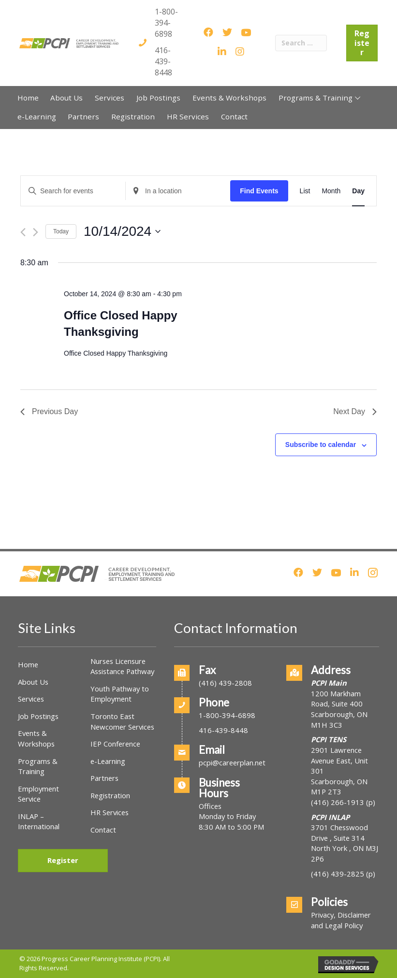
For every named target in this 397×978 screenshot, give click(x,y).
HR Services (109, 812)
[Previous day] (23, 232)
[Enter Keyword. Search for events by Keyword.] (73, 191)
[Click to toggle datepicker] (122, 231)
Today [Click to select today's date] (61, 231)
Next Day (355, 411)
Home (28, 664)
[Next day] (35, 232)
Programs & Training (38, 766)
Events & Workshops (36, 738)
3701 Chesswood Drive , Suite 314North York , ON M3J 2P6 (344, 842)
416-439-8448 (163, 61)
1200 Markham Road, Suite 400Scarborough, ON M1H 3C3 (339, 709)
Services (31, 699)
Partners (104, 778)
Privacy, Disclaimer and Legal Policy (341, 920)
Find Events (259, 191)
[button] (358, 97)
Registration (110, 795)
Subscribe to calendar (320, 444)
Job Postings (38, 716)
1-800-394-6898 (166, 22)
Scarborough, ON (339, 787)
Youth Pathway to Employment (119, 694)
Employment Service (38, 794)
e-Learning (107, 761)
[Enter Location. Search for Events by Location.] (178, 191)
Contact (103, 829)
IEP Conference (115, 743)
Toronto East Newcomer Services (122, 721)
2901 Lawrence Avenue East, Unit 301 (339, 760)
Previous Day (49, 411)
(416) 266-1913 (337, 802)
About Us (33, 682)
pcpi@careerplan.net (232, 762)
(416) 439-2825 (337, 873)
